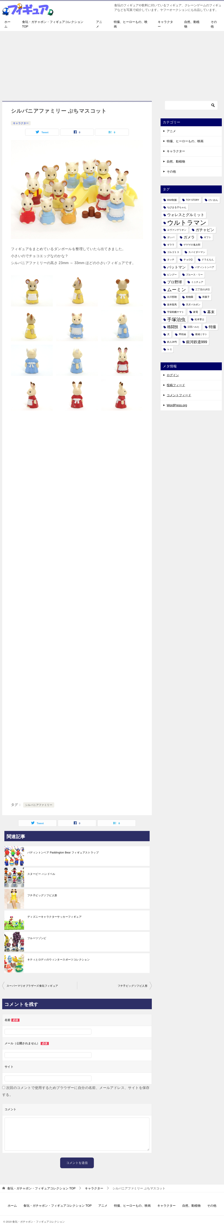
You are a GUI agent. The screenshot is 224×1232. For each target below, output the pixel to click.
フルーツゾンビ (36, 938)
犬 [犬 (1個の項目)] (168, 334)
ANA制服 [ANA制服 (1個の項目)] (172, 200)
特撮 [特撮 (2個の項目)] (212, 327)
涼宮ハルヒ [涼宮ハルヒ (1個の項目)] (193, 326)
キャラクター (165, 24)
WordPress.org (177, 405)
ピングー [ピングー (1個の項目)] (172, 274)
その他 (214, 24)
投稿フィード (176, 385)
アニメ (99, 24)
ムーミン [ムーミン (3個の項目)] (176, 289)
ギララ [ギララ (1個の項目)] (170, 244)
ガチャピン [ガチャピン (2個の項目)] (205, 230)
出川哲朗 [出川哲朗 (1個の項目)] (172, 297)
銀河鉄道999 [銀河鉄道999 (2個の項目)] (196, 342)
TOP (41, 1188)
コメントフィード (179, 395)
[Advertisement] (112, 63)
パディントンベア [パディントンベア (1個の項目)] (204, 267)
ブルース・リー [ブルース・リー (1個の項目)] (194, 274)
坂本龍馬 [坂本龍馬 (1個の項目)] (172, 304)
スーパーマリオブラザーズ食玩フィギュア (32, 985)
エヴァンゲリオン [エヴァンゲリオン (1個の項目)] (176, 229)
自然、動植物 (192, 24)
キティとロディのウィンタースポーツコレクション (58, 959)
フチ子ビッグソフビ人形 (42, 895)
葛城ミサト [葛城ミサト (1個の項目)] (201, 334)
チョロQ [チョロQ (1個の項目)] (188, 259)
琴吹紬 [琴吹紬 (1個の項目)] (182, 334)
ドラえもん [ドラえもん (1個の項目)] (208, 259)
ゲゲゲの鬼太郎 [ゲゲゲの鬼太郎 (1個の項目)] (192, 244)
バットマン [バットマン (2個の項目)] (176, 267)
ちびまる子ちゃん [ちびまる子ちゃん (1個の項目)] (176, 207)
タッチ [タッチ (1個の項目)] (170, 259)
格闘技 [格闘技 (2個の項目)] (172, 327)
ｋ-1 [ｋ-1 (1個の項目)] (169, 349)
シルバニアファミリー (38, 804)
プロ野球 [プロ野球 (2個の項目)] (174, 282)
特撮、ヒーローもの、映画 (130, 24)
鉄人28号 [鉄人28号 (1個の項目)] (172, 342)
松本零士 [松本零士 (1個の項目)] (199, 319)
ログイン (173, 375)
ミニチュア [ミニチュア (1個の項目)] (197, 282)
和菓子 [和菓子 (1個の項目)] (206, 297)
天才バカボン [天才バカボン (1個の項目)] (193, 304)
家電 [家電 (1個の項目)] (195, 312)
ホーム (7, 24)
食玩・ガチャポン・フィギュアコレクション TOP (52, 24)
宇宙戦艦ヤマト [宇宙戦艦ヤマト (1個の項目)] (175, 312)
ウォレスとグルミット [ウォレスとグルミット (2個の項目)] (185, 215)
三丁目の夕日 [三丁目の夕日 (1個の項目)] (202, 289)
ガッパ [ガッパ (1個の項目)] (170, 237)
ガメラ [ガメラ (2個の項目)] (189, 237)
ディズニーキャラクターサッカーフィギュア (54, 916)
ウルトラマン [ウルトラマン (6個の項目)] (186, 222)
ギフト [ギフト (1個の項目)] (207, 237)
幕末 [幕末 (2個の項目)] (211, 312)
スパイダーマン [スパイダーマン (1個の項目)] (196, 252)
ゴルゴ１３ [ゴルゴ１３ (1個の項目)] (173, 252)
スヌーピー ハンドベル (41, 874)
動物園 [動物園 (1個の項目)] (189, 297)
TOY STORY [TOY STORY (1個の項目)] (192, 200)
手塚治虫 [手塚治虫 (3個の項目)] (176, 319)
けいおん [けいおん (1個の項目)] (213, 200)
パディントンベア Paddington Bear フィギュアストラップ (63, 852)
